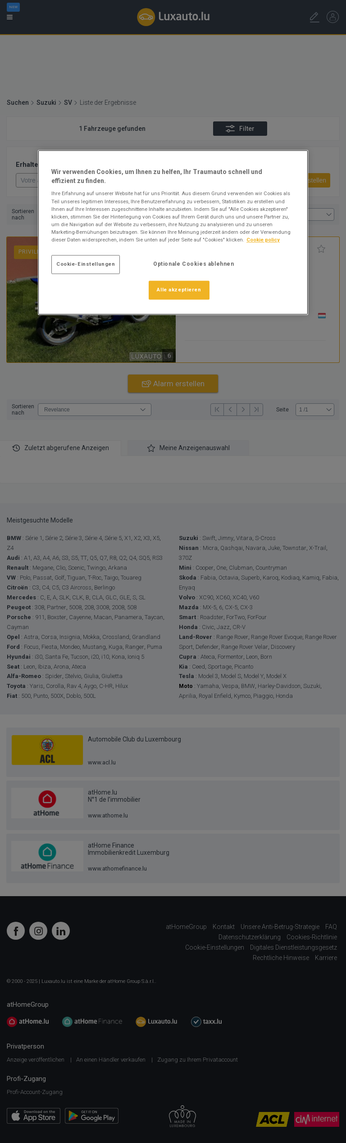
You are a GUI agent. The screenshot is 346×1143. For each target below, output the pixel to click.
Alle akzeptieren (179, 289)
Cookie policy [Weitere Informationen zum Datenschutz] (263, 240)
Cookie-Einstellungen (85, 264)
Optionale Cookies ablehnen (193, 264)
